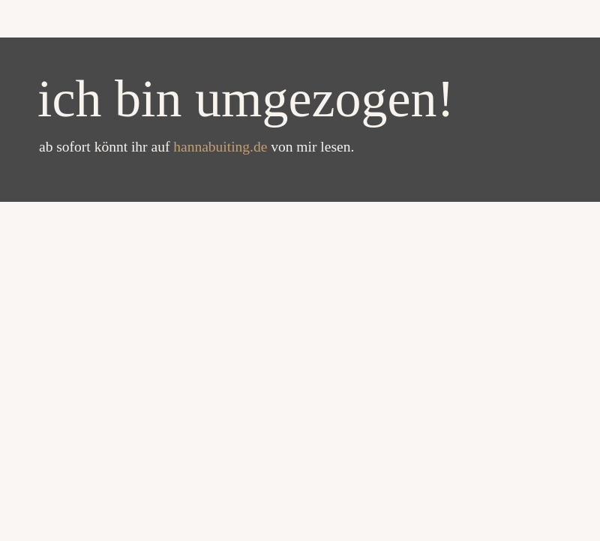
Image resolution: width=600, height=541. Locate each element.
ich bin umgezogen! (246, 99)
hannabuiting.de (222, 147)
